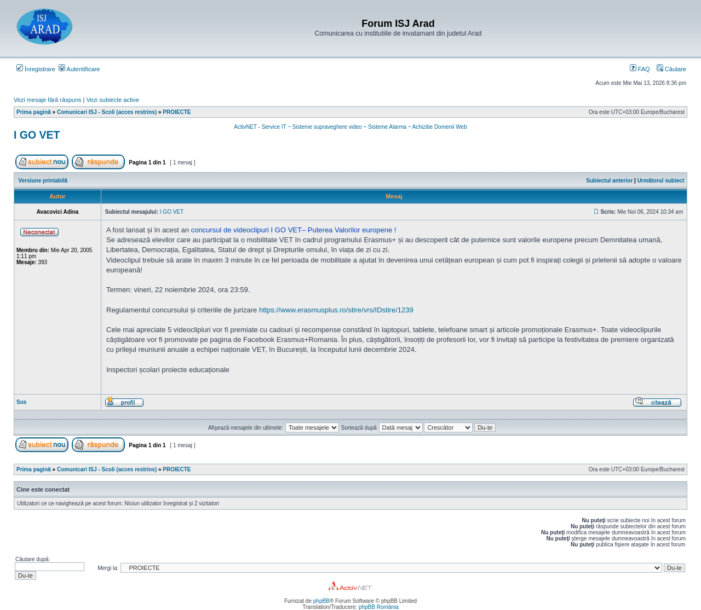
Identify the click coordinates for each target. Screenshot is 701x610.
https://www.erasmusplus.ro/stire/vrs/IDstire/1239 (336, 310)
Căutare (671, 69)
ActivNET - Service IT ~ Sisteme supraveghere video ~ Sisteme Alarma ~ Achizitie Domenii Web (350, 127)
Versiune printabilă (43, 181)
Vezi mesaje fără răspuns (48, 99)
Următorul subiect (661, 181)
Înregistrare (35, 69)
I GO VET (37, 135)
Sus (21, 402)
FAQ (640, 69)
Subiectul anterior (609, 181)
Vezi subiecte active (113, 99)
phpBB (321, 601)
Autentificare (79, 69)
